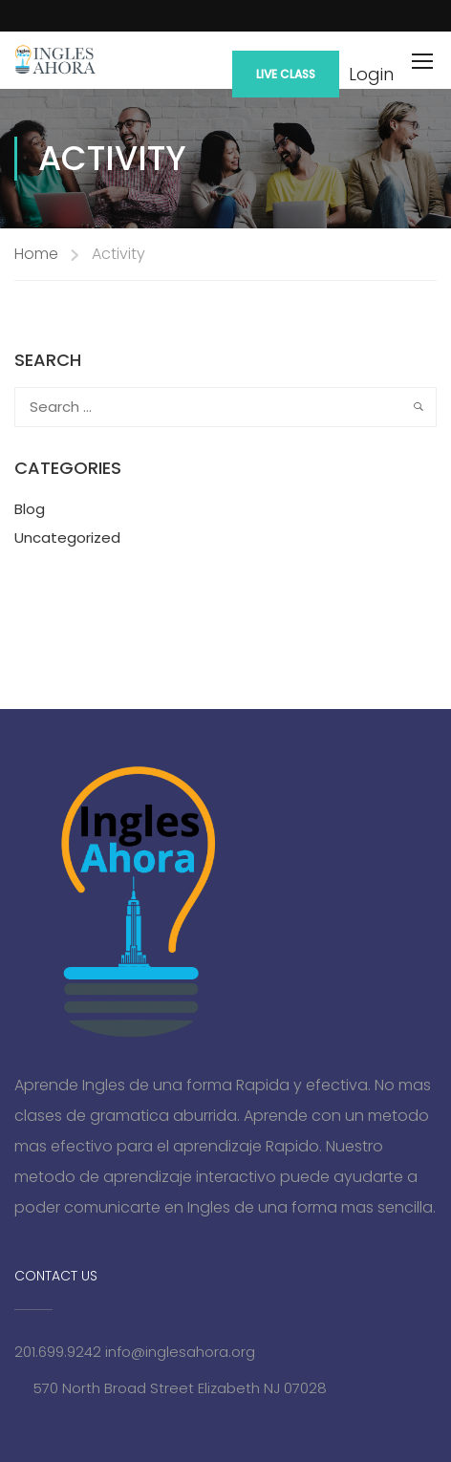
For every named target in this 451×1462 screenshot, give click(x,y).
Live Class (285, 74)
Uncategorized (67, 537)
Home (36, 254)
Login (371, 74)
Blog (29, 509)
